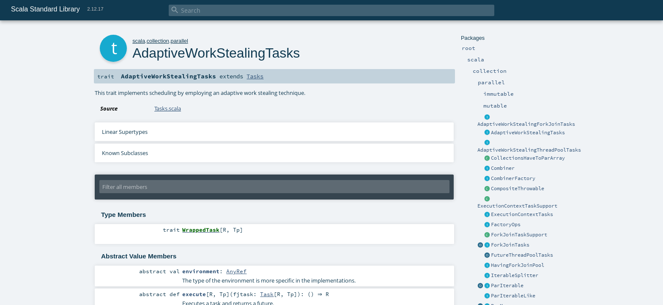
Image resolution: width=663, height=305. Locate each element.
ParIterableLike (513, 296)
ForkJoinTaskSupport (519, 235)
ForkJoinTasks (510, 245)
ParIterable (507, 285)
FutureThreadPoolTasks (522, 255)
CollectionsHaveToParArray (528, 158)
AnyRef (236, 271)
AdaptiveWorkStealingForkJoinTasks (526, 124)
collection (158, 41)
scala (138, 41)
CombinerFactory (513, 178)
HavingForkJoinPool (517, 265)
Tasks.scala (167, 108)
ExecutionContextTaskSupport (517, 206)
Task (267, 294)
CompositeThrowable (517, 188)
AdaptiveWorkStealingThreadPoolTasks (529, 150)
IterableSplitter (514, 275)
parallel (179, 41)
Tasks (255, 76)
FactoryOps (506, 224)
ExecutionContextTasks (522, 214)
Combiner (503, 168)
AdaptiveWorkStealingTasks (528, 133)
